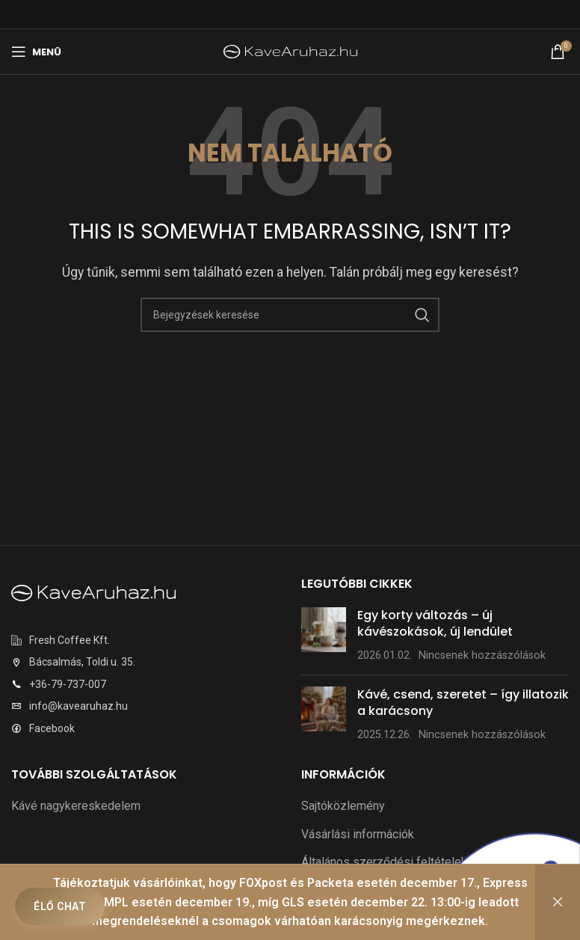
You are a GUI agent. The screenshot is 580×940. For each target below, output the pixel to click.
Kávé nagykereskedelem (76, 806)
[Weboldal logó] (290, 50)
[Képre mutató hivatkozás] (93, 593)
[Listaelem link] (145, 640)
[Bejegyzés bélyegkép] (323, 635)
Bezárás (557, 902)
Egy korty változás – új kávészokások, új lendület (435, 623)
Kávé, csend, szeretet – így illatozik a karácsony (463, 702)
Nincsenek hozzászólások (482, 655)
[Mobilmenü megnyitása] (36, 52)
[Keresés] (290, 315)
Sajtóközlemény (343, 806)
